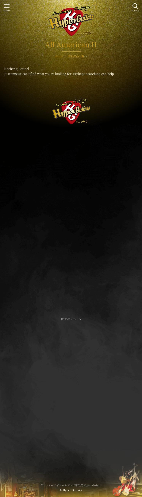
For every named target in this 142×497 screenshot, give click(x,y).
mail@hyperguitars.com (77, 193)
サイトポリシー (71, 383)
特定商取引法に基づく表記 (71, 388)
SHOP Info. (71, 205)
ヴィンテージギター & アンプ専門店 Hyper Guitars (71, 485)
